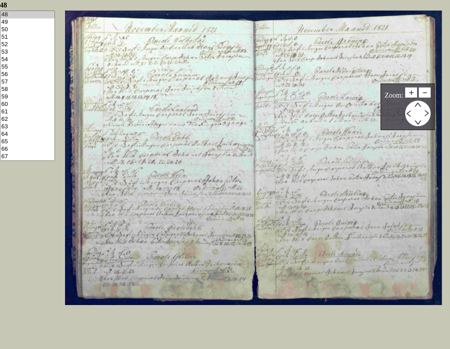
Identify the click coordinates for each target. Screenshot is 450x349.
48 (27, 14)
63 (27, 127)
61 (27, 112)
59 (27, 97)
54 (27, 59)
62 (27, 119)
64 (27, 134)
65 (27, 141)
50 (27, 29)
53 (27, 52)
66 (27, 149)
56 (27, 74)
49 (27, 22)
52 (27, 44)
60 (27, 104)
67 (27, 156)
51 (27, 37)
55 (27, 67)
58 (27, 89)
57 (27, 82)
